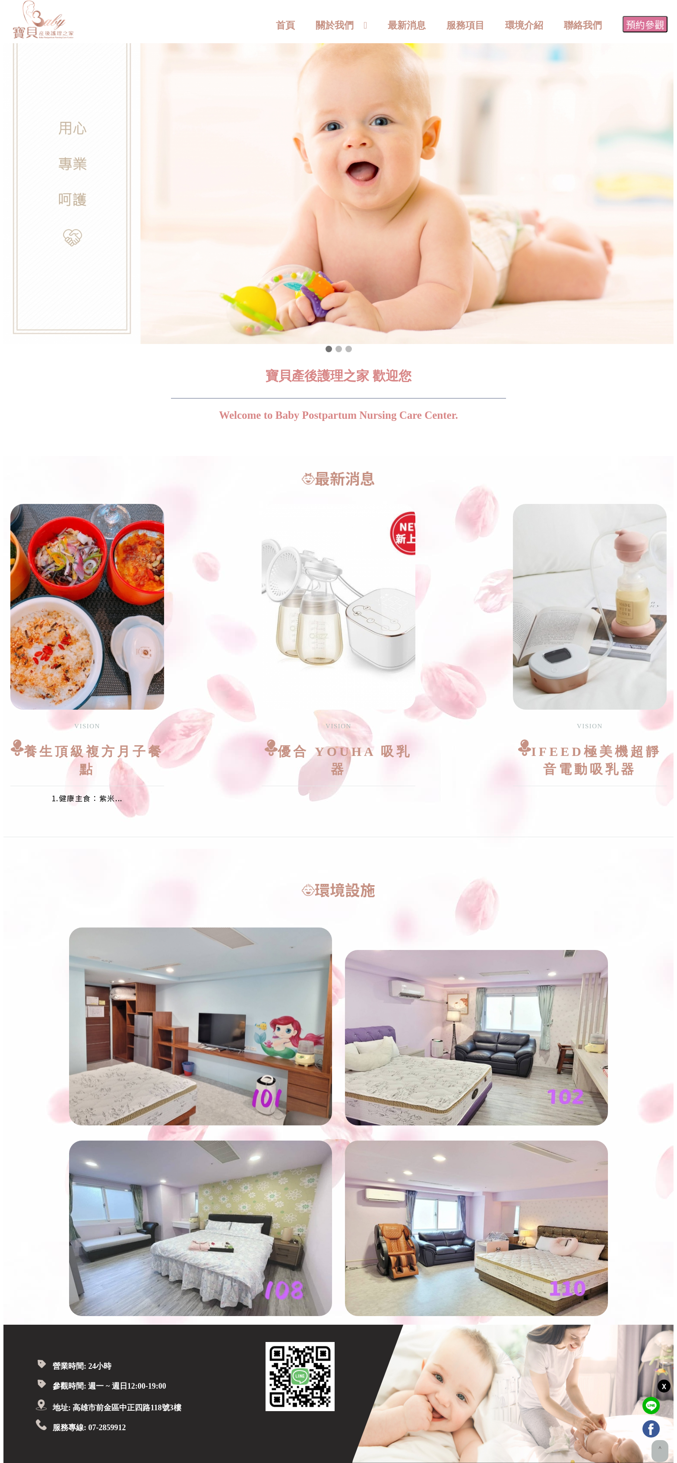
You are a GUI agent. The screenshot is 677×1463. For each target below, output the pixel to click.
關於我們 (335, 25)
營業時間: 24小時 (82, 1366)
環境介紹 (524, 25)
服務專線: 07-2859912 (89, 1427)
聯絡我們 (583, 25)
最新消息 (407, 25)
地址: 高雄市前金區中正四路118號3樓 (117, 1407)
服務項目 (465, 25)
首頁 (285, 25)
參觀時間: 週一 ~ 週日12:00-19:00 (109, 1386)
